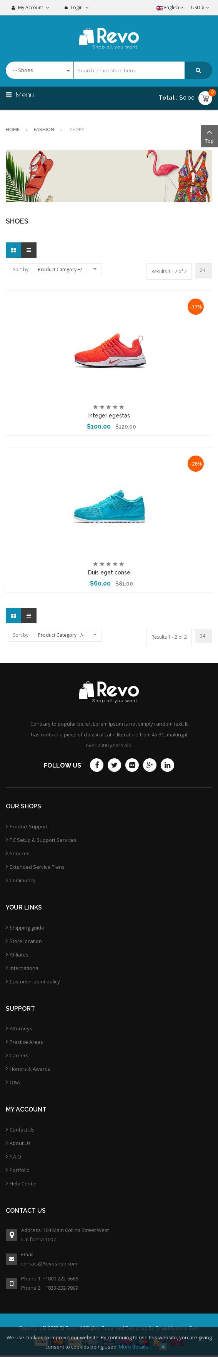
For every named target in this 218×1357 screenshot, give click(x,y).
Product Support (29, 826)
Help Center (23, 1183)
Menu (21, 95)
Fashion (44, 129)
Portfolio (20, 1170)
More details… (135, 1346)
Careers (19, 1055)
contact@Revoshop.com (49, 1263)
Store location (26, 941)
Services (20, 853)
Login (77, 7)
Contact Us (22, 1129)
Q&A (15, 1082)
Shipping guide (27, 927)
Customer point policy (35, 981)
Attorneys (21, 1028)
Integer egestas (109, 415)
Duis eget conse (109, 572)
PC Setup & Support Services (43, 839)
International (25, 968)
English (169, 7)
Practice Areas (26, 1041)
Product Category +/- (60, 269)
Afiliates (19, 954)
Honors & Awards (30, 1068)
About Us (20, 1143)
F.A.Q (15, 1156)
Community (23, 880)
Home (13, 129)
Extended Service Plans (37, 866)
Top (209, 135)
